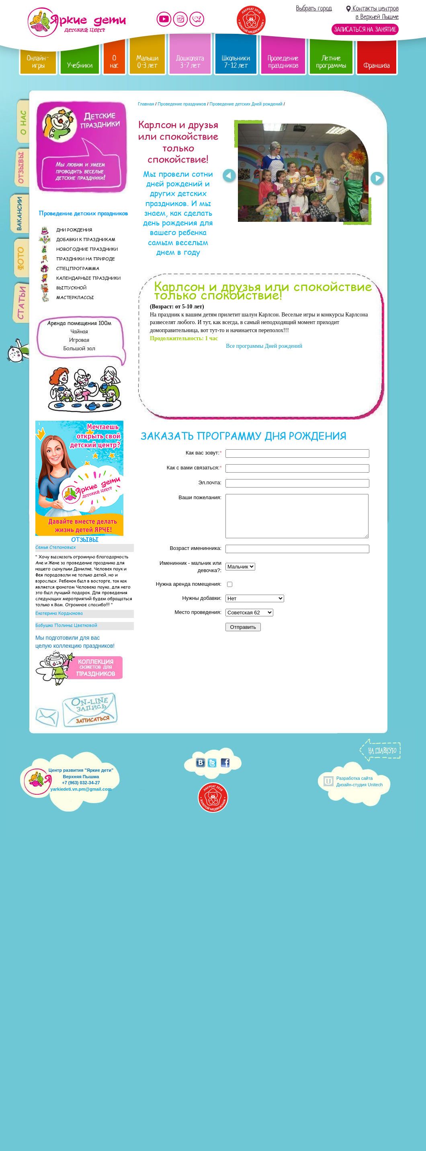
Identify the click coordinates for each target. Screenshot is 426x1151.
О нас (114, 62)
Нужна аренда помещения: (188, 584)
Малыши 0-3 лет (147, 62)
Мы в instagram (180, 19)
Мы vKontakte (197, 19)
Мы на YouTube (164, 19)
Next (377, 179)
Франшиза (377, 65)
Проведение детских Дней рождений (246, 103)
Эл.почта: (209, 482)
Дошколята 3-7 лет (190, 62)
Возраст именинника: (195, 548)
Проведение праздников (283, 62)
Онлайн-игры (38, 62)
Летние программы (331, 62)
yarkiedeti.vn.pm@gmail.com (81, 789)
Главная (146, 103)
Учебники (79, 65)
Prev (229, 176)
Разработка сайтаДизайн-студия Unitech (359, 781)
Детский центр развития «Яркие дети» (76, 22)
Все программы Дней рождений (263, 346)
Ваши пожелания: (199, 497)
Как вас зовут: (203, 453)
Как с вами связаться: (194, 468)
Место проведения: (198, 612)
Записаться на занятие (365, 29)
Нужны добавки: (201, 598)
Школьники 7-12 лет (236, 62)
